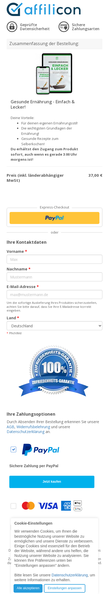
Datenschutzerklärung (25, 431)
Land (13, 317)
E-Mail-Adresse (23, 286)
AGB (10, 426)
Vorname (17, 251)
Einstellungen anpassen (64, 588)
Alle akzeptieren (28, 588)
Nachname (19, 269)
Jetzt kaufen (52, 481)
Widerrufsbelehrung (33, 426)
